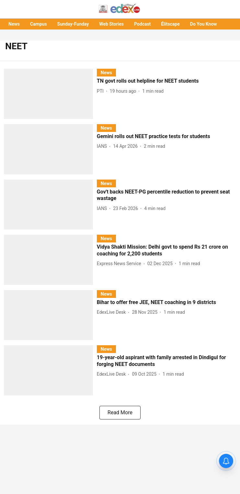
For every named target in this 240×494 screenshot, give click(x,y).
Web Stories (111, 24)
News (14, 24)
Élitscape (170, 24)
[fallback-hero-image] (50, 94)
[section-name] (106, 72)
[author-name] (101, 91)
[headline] (166, 81)
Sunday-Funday (73, 24)
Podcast (142, 24)
